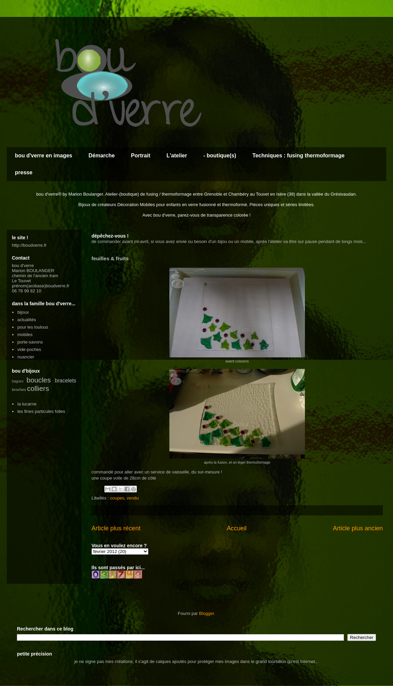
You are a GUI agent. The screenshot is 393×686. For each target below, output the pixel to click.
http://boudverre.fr (29, 245)
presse (24, 172)
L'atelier (176, 155)
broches (19, 389)
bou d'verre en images (43, 155)
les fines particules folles (41, 411)
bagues (17, 381)
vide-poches (29, 349)
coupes (117, 498)
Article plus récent (116, 528)
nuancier (25, 356)
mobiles (25, 334)
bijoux (23, 312)
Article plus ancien (358, 528)
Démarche (101, 155)
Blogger (206, 613)
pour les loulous (32, 327)
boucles (38, 380)
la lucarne (26, 403)
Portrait (140, 155)
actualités (26, 319)
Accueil (237, 528)
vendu (133, 498)
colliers (38, 388)
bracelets (65, 380)
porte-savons (30, 342)
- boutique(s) (219, 155)
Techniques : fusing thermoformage (298, 155)
